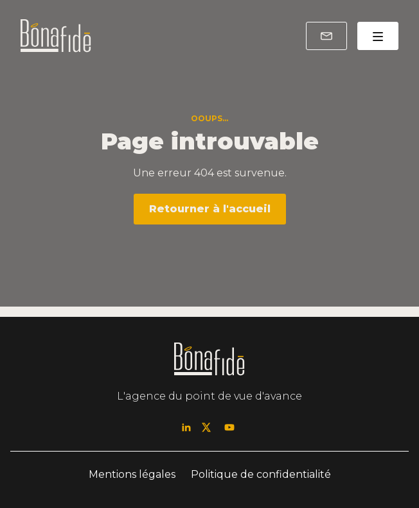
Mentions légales (132, 474)
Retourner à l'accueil (210, 209)
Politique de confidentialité (261, 474)
